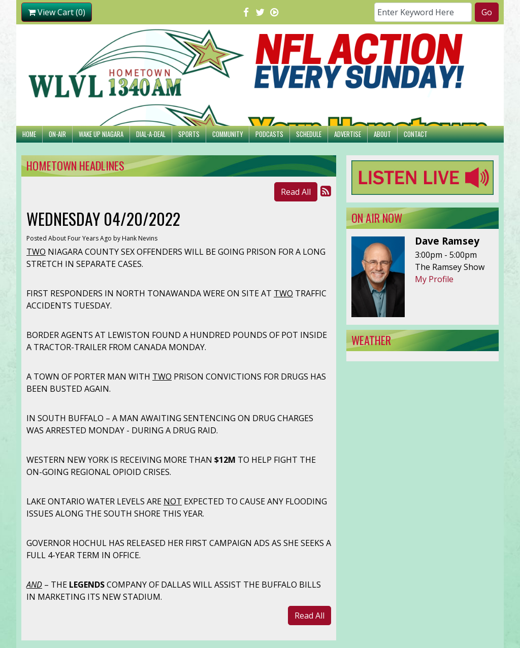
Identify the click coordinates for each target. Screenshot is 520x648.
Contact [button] (416, 134)
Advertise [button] (347, 134)
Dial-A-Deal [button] (151, 134)
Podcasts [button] (269, 134)
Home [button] (29, 134)
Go (486, 12)
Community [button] (227, 134)
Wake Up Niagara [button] (101, 134)
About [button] (382, 134)
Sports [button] (189, 134)
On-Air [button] (57, 134)
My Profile (434, 279)
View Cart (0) (56, 12)
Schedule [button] (308, 134)
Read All (296, 191)
